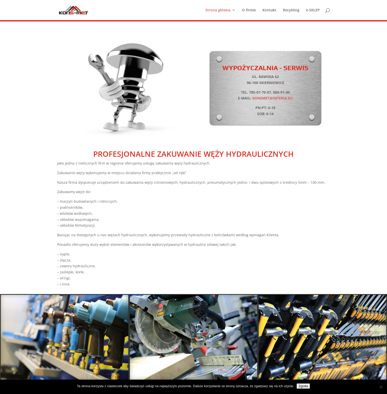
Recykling (291, 10)
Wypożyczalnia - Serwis (265, 68)
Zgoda (303, 386)
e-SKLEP (313, 10)
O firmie (249, 10)
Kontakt (269, 10)
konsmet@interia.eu (272, 98)
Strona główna (217, 10)
